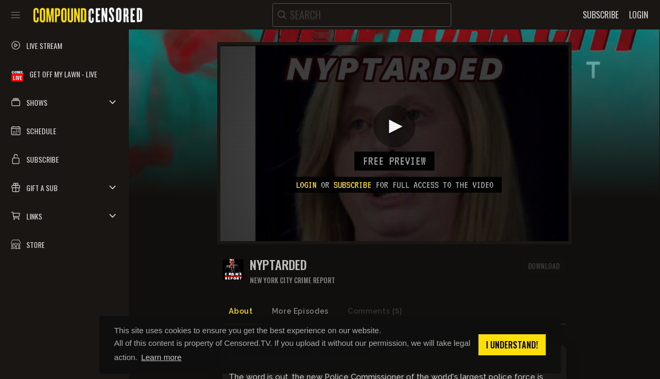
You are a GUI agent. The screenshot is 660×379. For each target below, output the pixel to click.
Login (306, 184)
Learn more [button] (161, 357)
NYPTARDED (278, 264)
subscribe (352, 184)
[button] (64, 102)
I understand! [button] (512, 344)
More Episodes (300, 311)
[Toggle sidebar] (15, 14)
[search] (361, 15)
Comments (375, 311)
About (240, 311)
